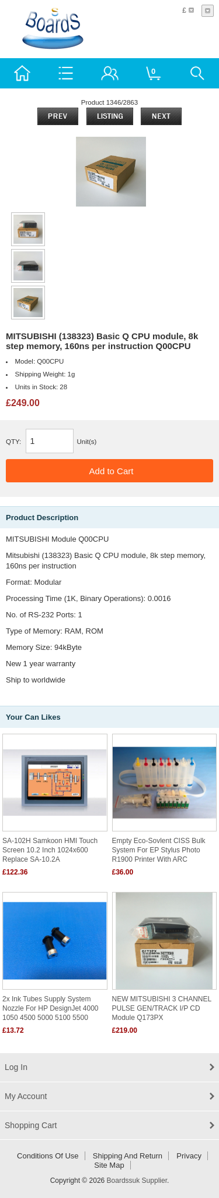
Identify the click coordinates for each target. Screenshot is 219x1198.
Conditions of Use (48, 1155)
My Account (26, 1096)
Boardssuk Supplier (137, 1180)
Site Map (109, 1165)
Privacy (188, 1155)
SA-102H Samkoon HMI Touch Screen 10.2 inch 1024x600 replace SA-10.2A (50, 850)
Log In (16, 1067)
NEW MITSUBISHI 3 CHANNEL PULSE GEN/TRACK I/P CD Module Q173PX (161, 1008)
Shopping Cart (31, 1125)
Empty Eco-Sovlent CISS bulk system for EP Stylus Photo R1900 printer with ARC (159, 850)
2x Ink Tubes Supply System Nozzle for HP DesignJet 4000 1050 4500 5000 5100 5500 (50, 1008)
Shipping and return (127, 1155)
